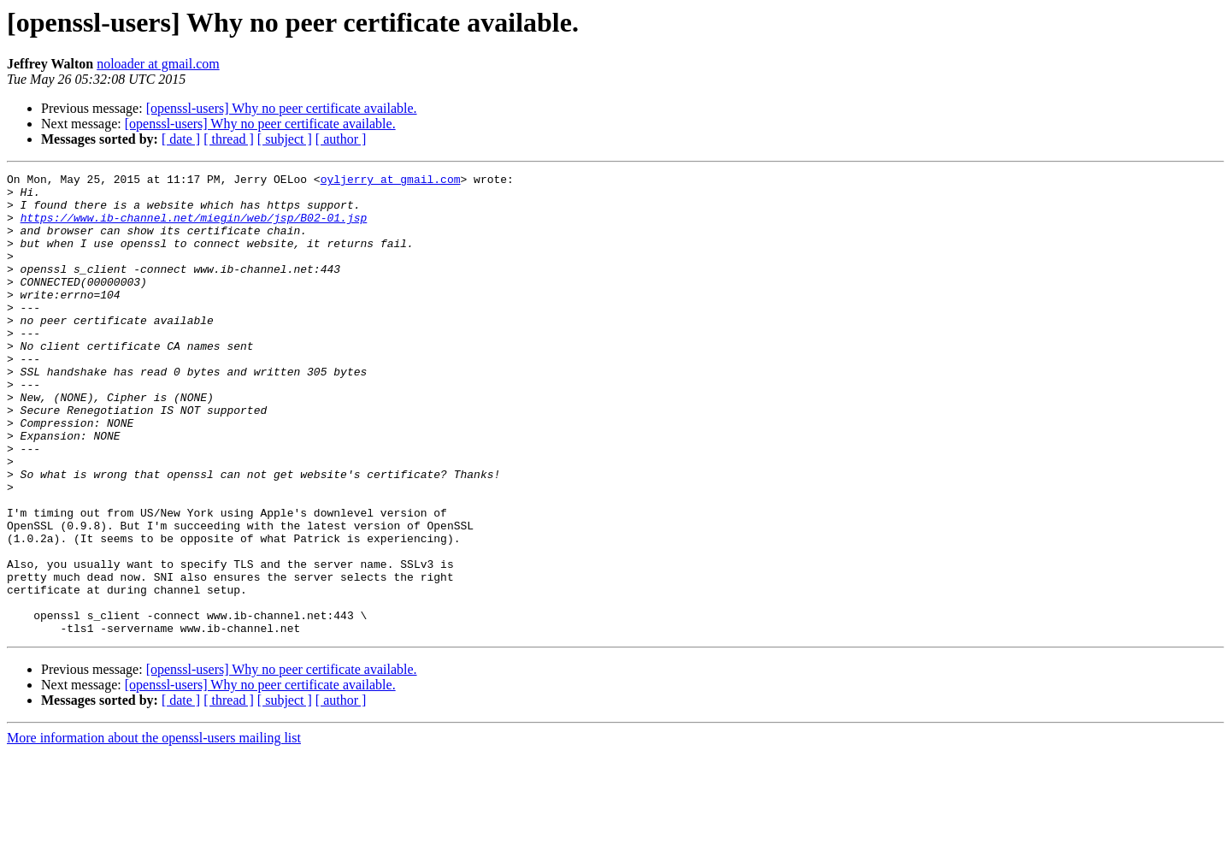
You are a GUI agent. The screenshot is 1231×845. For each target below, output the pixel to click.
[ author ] (341, 139)
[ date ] (181, 139)
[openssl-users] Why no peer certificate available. (281, 108)
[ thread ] (228, 139)
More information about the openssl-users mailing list (154, 830)
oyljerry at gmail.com (391, 181)
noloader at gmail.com (158, 63)
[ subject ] (284, 139)
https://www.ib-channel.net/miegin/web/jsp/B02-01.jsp (194, 227)
